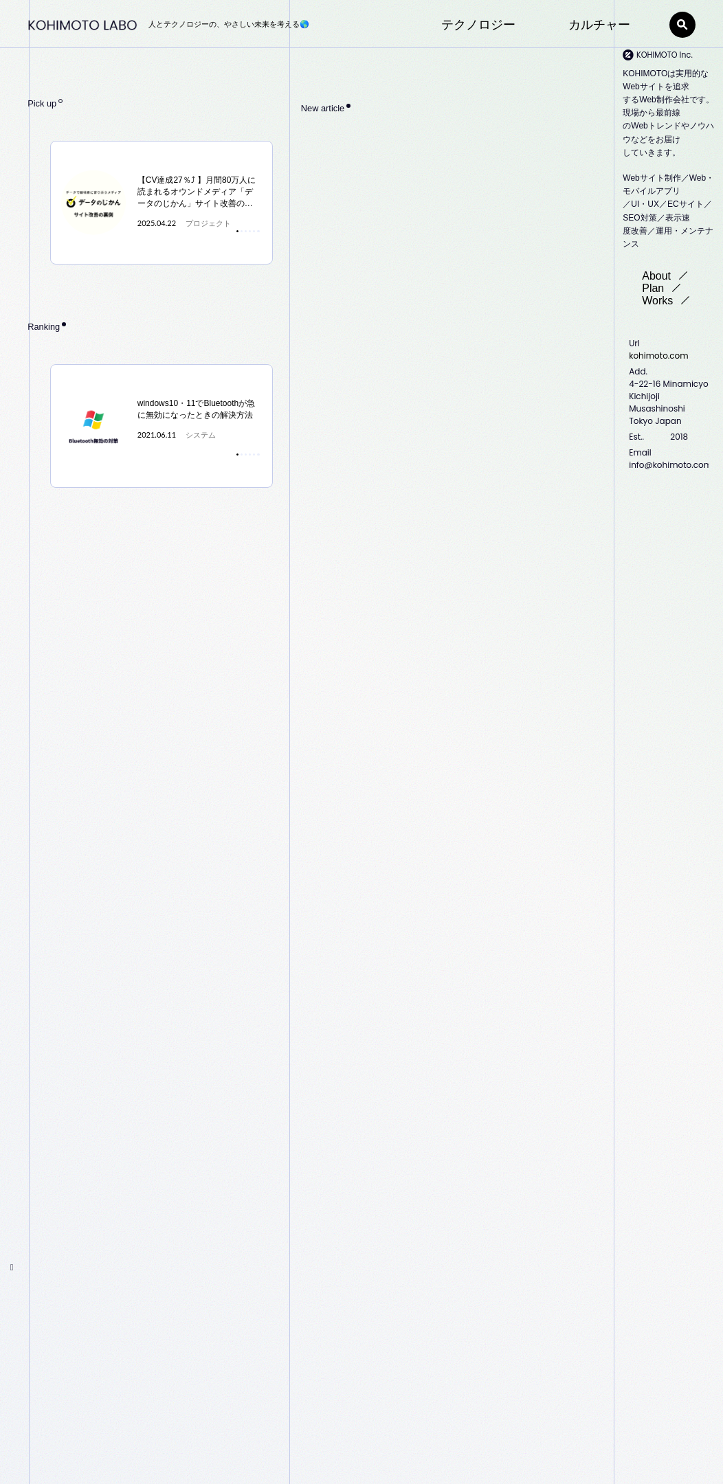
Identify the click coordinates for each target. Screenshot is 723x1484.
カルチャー (599, 25)
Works (670, 300)
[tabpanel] (162, 203)
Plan (665, 288)
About (669, 276)
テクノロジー (478, 25)
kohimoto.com (658, 355)
